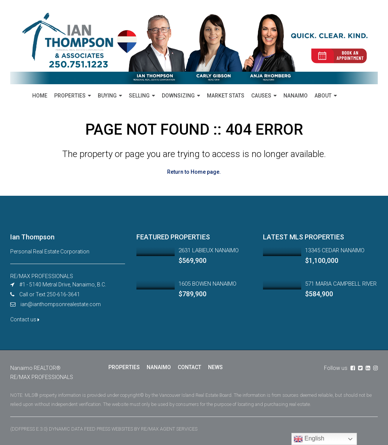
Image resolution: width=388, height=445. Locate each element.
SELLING (139, 96)
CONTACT (189, 367)
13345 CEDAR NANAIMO (335, 250)
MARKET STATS (225, 96)
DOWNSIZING (178, 96)
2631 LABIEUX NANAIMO (208, 250)
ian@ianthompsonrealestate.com (60, 304)
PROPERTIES (70, 96)
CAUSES (261, 96)
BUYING (107, 96)
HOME (39, 96)
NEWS (215, 367)
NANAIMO (295, 96)
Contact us (24, 319)
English (309, 438)
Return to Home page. (194, 172)
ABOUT (323, 96)
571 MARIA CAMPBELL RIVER (341, 283)
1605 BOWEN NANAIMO (207, 283)
